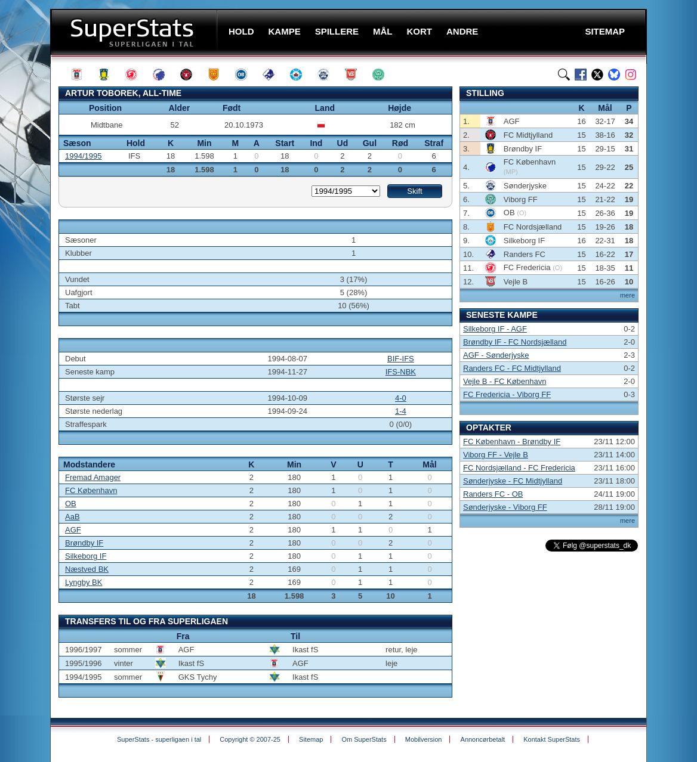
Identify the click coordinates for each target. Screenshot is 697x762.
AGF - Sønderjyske (496, 355)
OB (70, 503)
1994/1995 (83, 155)
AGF (73, 529)
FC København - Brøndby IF (511, 441)
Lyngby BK (83, 582)
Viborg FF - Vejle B (495, 454)
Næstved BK (87, 569)
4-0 (400, 398)
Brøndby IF (84, 542)
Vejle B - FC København (504, 381)
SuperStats (135, 32)
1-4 (400, 411)
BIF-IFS (400, 358)
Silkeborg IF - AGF (495, 328)
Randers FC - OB (493, 494)
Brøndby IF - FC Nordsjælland (514, 341)
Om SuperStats (363, 739)
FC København (91, 490)
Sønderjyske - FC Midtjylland (512, 480)
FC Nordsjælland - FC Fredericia (519, 467)
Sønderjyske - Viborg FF (505, 507)
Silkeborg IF (85, 556)
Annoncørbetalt (483, 739)
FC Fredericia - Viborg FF (507, 394)
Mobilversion (423, 739)
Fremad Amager (93, 477)
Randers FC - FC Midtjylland (512, 368)
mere (627, 295)
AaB (72, 516)
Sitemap (311, 739)
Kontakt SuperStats (551, 739)
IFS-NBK (400, 371)
